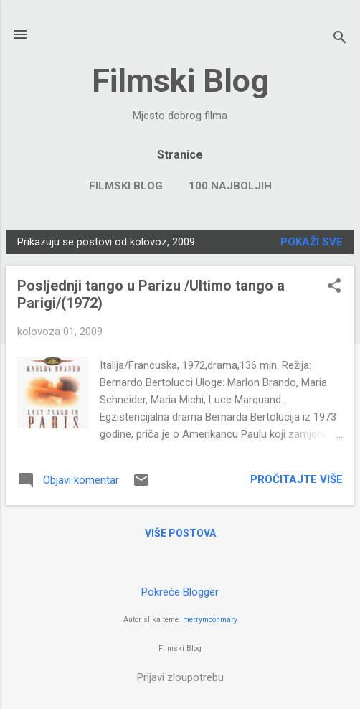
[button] (334, 287)
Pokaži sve (311, 241)
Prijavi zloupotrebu (180, 677)
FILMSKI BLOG (126, 185)
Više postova (180, 533)
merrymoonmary (210, 619)
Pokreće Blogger (180, 592)
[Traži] (340, 39)
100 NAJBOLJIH (230, 185)
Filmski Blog (180, 81)
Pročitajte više (296, 479)
